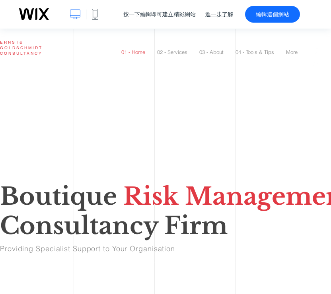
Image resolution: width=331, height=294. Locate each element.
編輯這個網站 (272, 14)
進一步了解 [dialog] (219, 14)
